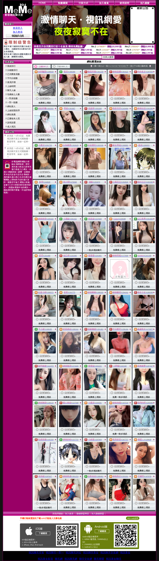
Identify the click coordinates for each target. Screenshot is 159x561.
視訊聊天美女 (90, 552)
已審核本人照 (13, 118)
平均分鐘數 (12, 78)
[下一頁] (129, 66)
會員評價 (11, 82)
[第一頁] (97, 66)
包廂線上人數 (13, 94)
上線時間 (11, 86)
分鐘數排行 (12, 70)
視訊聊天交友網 (109, 552)
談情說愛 (11, 122)
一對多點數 (12, 98)
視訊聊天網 (70, 558)
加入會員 (18, 32)
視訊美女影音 (45, 558)
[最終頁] (144, 66)
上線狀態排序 (13, 110)
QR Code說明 (132, 518)
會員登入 (18, 28)
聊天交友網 (85, 558)
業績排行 (11, 66)
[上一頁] (104, 66)
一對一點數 (12, 102)
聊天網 (59, 558)
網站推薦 (11, 114)
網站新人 (11, 106)
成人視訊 (11, 126)
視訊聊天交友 (36, 552)
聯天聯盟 (99, 558)
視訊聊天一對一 (55, 552)
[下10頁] (136, 66)
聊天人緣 (11, 90)
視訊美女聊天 (113, 558)
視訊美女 (125, 552)
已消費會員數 (13, 74)
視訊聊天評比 (73, 552)
